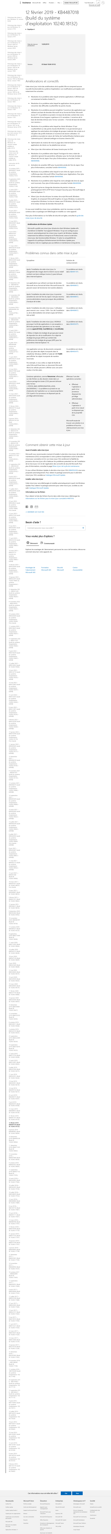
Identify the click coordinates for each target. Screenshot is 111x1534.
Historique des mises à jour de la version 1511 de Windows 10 (15, 133)
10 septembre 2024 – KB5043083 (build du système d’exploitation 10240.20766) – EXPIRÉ (14, 322)
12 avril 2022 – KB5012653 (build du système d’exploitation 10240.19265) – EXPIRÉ (14, 699)
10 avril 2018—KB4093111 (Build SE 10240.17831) (14, 1215)
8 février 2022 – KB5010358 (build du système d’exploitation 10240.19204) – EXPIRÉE (14, 724)
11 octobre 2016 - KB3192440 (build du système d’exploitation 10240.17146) (14, 1372)
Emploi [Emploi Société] (91, 1504)
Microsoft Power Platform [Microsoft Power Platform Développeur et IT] (79, 1523)
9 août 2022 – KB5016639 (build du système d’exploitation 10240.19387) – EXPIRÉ (14, 655)
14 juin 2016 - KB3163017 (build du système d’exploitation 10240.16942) (14, 1425)
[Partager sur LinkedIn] (30, 506)
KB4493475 (74, 324)
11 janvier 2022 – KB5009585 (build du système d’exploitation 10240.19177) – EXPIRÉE (14, 748)
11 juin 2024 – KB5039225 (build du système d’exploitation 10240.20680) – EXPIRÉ (14, 361)
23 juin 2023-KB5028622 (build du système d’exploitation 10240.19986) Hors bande (14, 505)
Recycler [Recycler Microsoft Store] (25, 1520)
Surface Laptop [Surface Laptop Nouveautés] (9, 1507)
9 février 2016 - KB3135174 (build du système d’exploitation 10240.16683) (14, 1467)
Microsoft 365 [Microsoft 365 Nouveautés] (9, 1521)
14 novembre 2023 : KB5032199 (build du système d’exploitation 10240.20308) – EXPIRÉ (14, 445)
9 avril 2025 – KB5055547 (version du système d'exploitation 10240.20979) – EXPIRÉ (14, 237)
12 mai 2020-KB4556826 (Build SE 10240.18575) (14, 972)
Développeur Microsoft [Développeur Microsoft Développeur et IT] (79, 1504)
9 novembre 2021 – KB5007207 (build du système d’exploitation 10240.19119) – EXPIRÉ (14, 775)
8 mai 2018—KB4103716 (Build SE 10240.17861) (14, 1208)
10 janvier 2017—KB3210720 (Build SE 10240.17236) (14, 1346)
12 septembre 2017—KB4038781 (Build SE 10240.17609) (14, 1283)
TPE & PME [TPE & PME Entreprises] (58, 1526)
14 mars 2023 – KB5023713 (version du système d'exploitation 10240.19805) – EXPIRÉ (14, 556)
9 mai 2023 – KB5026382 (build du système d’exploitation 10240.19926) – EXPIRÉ (14, 530)
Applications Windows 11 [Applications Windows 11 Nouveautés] (12, 1529)
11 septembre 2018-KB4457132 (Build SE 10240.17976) (14, 1172)
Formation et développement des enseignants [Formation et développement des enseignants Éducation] (47, 1524)
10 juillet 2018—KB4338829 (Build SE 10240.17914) (14, 1194)
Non (77, 1493)
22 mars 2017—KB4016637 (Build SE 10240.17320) (14, 1333)
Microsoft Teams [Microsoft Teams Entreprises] (60, 1523)
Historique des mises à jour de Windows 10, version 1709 (14, 107)
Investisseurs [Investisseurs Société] (93, 1515)
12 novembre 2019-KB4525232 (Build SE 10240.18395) (14, 1016)
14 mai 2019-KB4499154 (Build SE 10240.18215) (14, 1090)
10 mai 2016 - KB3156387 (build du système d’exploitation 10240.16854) (14, 1436)
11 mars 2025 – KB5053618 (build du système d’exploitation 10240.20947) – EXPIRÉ (14, 250)
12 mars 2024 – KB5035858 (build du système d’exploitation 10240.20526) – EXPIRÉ (14, 398)
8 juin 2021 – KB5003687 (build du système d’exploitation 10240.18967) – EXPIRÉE (14, 852)
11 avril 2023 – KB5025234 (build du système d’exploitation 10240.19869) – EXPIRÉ (14, 542)
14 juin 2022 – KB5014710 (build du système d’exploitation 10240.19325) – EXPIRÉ (14, 674)
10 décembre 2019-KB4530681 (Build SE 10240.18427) (14, 1007)
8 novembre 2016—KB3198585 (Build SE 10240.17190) (14, 1363)
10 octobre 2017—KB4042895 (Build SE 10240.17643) (14, 1274)
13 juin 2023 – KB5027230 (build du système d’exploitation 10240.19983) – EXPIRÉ (14, 518)
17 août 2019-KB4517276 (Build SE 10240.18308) (14, 1055)
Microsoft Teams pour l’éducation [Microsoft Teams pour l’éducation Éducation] (45, 1512)
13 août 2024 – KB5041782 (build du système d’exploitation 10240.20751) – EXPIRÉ (14, 334)
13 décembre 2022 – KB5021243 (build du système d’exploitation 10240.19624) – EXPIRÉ (14, 593)
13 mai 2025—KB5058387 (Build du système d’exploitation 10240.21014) (14, 224)
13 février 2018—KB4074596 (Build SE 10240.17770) (14, 1228)
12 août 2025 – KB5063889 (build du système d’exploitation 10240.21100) (14, 193)
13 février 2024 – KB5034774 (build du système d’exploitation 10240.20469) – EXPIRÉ (14, 410)
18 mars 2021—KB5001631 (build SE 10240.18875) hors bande (14, 884)
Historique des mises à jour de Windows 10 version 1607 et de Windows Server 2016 (14, 124)
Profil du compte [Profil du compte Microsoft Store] (27, 1504)
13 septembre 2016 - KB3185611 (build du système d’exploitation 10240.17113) (14, 1394)
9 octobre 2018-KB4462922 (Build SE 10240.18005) (14, 1164)
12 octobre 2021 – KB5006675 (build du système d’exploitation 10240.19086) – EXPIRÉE (14, 787)
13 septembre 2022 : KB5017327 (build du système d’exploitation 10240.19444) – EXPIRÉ (14, 643)
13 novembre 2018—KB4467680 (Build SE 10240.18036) (14, 1156)
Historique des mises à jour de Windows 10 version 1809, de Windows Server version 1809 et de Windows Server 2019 (14, 89)
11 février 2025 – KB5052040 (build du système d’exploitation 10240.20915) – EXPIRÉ (14, 262)
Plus (59, 3)
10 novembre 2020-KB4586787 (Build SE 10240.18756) (14, 920)
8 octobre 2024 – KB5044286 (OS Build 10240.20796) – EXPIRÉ (14, 311)
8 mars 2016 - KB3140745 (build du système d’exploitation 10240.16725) (14, 1457)
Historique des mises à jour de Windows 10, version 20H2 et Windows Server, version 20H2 (14, 44)
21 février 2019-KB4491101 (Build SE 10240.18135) (14, 1117)
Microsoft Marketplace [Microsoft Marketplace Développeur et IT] (79, 1520)
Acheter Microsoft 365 (71, 3)
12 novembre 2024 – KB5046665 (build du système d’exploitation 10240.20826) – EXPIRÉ (14, 299)
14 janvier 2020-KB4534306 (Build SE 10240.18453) (14, 999)
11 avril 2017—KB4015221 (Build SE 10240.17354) (14, 1326)
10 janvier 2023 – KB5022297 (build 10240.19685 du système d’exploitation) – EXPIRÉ (14, 581)
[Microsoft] (12, 3)
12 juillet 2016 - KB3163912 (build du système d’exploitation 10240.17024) (14, 1415)
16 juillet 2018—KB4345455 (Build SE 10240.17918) (14, 1187)
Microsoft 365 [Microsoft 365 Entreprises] (59, 1516)
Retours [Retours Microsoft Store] (25, 1513)
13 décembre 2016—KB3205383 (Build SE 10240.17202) (14, 1354)
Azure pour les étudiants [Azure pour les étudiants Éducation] (46, 1533)
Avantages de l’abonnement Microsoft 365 (30, 569)
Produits (51, 3)
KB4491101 (74, 272)
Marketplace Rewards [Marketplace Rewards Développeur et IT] (78, 1526)
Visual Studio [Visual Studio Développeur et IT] (76, 1529)
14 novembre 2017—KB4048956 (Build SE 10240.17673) (14, 1266)
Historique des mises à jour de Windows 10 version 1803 (14, 100)
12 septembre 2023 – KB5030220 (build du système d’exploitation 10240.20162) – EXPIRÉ (14, 468)
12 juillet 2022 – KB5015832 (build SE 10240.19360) (14, 665)
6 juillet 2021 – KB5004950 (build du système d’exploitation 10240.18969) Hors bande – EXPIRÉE (14, 839)
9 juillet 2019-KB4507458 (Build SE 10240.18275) (14, 1069)
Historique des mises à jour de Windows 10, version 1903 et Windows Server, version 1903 (15, 78)
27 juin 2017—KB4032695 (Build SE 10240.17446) (14, 1305)
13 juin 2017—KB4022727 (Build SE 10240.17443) (14, 1312)
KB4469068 (35, 161)
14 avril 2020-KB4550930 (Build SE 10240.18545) (14, 979)
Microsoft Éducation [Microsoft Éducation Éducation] (45, 1504)
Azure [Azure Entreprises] (57, 1510)
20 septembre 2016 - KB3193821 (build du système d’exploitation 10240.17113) (14, 1383)
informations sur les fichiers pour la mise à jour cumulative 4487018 (50, 498)
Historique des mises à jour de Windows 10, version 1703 (14, 115)
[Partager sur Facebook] (27, 506)
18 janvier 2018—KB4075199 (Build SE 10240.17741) (14, 1242)
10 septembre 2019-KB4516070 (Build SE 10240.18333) (14, 1047)
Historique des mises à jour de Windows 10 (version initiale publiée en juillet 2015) (14, 143)
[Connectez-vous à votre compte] (103, 2)
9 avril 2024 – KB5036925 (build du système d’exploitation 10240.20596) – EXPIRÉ (14, 386)
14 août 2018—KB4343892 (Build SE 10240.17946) (14, 1180)
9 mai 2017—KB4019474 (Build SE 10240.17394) (14, 1319)
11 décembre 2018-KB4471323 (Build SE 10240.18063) (14, 1148)
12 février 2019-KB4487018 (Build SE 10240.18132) (14, 1124)
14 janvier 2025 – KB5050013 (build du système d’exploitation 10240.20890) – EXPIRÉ (14, 275)
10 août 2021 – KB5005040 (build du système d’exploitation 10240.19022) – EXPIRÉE (14, 814)
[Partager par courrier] (35, 506)
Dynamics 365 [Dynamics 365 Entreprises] (59, 1513)
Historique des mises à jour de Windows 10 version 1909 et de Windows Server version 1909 (14, 67)
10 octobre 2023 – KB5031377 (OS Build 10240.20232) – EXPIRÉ (14, 457)
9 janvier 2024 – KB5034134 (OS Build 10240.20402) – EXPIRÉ (14, 422)
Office (44, 3)
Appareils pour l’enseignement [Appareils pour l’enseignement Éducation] (44, 1507)
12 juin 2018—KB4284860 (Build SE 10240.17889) (14, 1201)
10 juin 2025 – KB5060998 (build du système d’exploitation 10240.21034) (14, 214)
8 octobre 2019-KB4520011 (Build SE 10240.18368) (14, 1024)
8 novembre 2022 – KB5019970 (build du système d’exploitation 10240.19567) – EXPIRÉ (14, 606)
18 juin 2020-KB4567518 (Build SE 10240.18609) (14, 958)
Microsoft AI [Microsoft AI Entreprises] (58, 1504)
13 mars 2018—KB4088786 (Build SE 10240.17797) (14, 1222)
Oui (66, 1493)
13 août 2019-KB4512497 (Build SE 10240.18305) (14, 1062)
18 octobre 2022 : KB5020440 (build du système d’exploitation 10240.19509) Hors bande (14, 618)
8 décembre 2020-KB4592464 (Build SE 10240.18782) (14, 913)
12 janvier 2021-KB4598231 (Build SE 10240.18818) (14, 906)
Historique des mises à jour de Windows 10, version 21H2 (14, 27)
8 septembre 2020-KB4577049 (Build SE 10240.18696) (14, 936)
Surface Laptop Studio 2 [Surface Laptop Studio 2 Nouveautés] (11, 1510)
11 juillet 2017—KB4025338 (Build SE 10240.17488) (14, 1298)
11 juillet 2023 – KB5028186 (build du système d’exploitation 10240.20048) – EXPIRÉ (14, 493)
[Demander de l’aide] (98, 2)
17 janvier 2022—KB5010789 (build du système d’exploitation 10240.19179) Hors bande (14, 736)
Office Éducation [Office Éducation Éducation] (44, 1520)
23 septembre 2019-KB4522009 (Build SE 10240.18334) (14, 1038)
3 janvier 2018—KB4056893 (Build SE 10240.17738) (14, 1249)
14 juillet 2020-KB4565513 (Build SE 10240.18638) (14, 951)
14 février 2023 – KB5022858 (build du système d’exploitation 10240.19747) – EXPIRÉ (14, 569)
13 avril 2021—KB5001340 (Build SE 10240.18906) (13, 875)
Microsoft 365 (36, 3)
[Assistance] (26, 3)
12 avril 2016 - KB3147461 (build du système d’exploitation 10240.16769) (14, 1446)
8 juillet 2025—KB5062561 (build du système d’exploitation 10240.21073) (14, 203)
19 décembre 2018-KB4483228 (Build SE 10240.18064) (14, 1139)
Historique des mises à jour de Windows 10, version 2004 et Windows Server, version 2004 (14, 56)
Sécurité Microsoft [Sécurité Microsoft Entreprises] (60, 1507)
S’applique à (30, 29)
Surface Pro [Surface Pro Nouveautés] (8, 1504)
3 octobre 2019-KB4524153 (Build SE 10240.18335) (14, 1031)
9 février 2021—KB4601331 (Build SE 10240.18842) (14, 899)
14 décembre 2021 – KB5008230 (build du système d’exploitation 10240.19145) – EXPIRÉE (14, 762)
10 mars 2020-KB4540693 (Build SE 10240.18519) (14, 986)
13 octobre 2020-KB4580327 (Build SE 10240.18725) (14, 928)
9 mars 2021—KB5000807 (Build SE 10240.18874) (14, 892)
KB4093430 (73, 470)
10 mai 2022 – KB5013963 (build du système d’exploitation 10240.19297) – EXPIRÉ (14, 687)
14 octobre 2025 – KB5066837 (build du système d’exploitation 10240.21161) (14, 172)
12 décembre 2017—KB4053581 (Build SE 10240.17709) (14, 1257)
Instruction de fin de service (14, 164)
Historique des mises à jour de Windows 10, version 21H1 (14, 35)
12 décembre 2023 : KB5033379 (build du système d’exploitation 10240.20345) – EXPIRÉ (14, 433)
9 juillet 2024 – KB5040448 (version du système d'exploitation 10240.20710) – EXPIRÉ (14, 348)
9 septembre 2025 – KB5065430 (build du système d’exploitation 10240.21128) (14, 182)
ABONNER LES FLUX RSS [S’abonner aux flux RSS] (35, 512)
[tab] (32, 543)
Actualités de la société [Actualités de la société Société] (96, 1507)
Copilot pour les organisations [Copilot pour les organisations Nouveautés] (13, 1513)
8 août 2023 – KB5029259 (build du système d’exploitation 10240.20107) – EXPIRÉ (14, 481)
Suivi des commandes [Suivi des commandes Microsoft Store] (28, 1516)
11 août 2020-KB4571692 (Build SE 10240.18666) (14, 944)
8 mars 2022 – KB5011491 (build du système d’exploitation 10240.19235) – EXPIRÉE (14, 711)
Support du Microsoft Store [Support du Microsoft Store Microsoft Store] (30, 1510)
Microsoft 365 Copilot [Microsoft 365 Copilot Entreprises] (61, 1520)
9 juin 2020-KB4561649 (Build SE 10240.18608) (14, 965)
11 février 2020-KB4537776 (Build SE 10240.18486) (14, 993)
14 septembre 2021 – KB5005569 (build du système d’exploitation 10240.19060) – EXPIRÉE (14, 801)
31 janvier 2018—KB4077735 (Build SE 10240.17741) (14, 1235)
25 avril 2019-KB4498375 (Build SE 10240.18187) (14, 1097)
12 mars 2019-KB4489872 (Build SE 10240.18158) (14, 1110)
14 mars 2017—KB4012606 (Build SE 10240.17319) (14, 1340)
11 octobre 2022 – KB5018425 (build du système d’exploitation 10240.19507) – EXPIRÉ (14, 630)
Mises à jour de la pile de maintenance (65, 466)
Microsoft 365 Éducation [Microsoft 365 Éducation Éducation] (46, 1516)
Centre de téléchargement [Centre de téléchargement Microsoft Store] (29, 1507)
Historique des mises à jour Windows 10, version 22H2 (15, 19)
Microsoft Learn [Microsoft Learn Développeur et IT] (77, 1507)
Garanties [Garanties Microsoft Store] (25, 1523)
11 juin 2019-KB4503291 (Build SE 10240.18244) (14, 1076)
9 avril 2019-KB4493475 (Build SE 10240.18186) (14, 1104)
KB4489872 (74, 285)
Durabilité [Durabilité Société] (92, 1518)
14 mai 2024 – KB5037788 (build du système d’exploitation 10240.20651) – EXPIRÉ (14, 373)
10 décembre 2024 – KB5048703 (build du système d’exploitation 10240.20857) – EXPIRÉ (14, 287)
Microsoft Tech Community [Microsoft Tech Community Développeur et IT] (80, 1516)
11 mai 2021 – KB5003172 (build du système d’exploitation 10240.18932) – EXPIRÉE (14, 865)
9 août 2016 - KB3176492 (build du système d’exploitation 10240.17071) (14, 1404)
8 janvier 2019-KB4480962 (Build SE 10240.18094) (14, 1131)
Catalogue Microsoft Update (55, 475)
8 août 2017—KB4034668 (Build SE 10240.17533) (14, 1291)
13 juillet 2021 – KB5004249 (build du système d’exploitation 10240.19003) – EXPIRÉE (14, 826)
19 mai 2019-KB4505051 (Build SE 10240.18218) (14, 1083)
